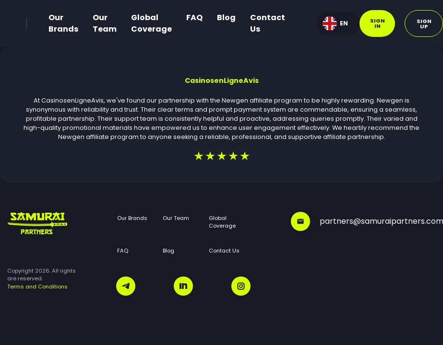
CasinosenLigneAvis (222, 80)
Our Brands (63, 23)
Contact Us (267, 23)
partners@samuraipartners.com (363, 221)
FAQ (194, 17)
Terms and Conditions (37, 286)
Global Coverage (151, 23)
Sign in (377, 23)
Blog (226, 17)
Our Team (105, 23)
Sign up (424, 23)
